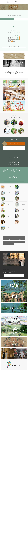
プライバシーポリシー (8, 244)
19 (19, 37)
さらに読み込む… (8, 75)
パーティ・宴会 (8, 239)
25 (17, 39)
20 (8, 39)
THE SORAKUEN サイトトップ (14, 247)
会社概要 (8, 241)
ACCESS (14, 180)
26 (19, 39)
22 (12, 39)
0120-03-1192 (14, 157)
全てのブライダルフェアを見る (14, 46)
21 (10, 39)
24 (15, 39)
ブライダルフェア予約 (14, 143)
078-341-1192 (14, 163)
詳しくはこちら (14, 275)
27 (8, 41)
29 (12, 41)
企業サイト (19, 241)
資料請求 (14, 148)
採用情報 (20, 239)
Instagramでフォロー (19, 75)
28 (10, 41)
